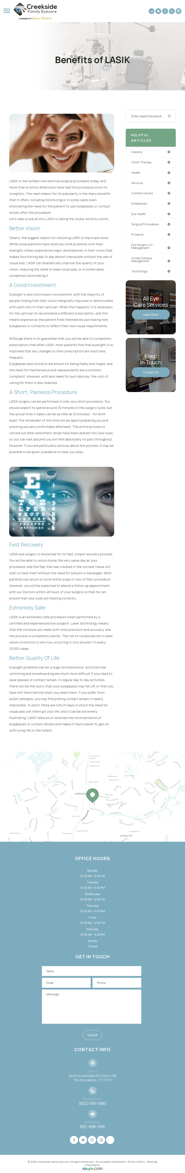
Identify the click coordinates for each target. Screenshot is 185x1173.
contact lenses (142, 194)
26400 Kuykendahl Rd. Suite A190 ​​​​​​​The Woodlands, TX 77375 (92, 1078)
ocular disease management (142, 261)
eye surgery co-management (142, 247)
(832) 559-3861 (92, 1103)
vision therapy (142, 162)
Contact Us (150, 374)
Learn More (151, 317)
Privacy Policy (136, 1162)
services (137, 183)
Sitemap (152, 1162)
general (137, 152)
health (136, 173)
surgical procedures (145, 225)
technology (139, 273)
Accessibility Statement (111, 1162)
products (137, 236)
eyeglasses (139, 204)
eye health (138, 215)
